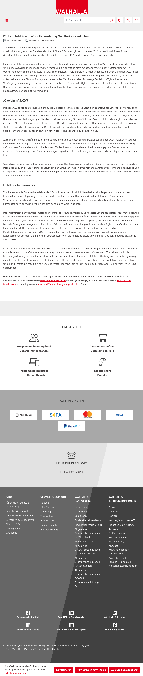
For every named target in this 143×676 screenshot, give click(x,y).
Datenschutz (81, 511)
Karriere (113, 515)
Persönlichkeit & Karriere (19, 515)
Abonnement (47, 520)
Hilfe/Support (47, 507)
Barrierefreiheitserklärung (88, 520)
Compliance (81, 515)
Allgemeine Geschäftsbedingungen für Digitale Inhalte (87, 549)
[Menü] (7, 20)
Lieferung (45, 511)
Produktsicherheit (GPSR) (88, 524)
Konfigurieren (63, 669)
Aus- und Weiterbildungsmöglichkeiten (59, 284)
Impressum (81, 506)
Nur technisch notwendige (91, 669)
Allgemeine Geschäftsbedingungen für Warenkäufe (87, 533)
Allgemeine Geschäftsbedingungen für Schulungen (87, 561)
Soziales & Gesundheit (18, 510)
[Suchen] (111, 20)
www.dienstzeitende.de (53, 280)
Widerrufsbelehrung (85, 541)
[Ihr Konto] (128, 20)
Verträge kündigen (50, 529)
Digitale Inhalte (48, 525)
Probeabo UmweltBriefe (122, 524)
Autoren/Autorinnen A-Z (122, 520)
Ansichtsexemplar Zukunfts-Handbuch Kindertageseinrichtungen (123, 561)
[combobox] (86, 20)
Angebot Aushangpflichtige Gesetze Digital (119, 549)
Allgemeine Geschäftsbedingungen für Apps (87, 573)
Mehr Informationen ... (15, 673)
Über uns (114, 511)
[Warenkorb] (136, 20)
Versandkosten (48, 516)
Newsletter (115, 506)
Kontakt (44, 502)
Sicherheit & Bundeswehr (20, 519)
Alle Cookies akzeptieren (124, 669)
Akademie (11, 532)
